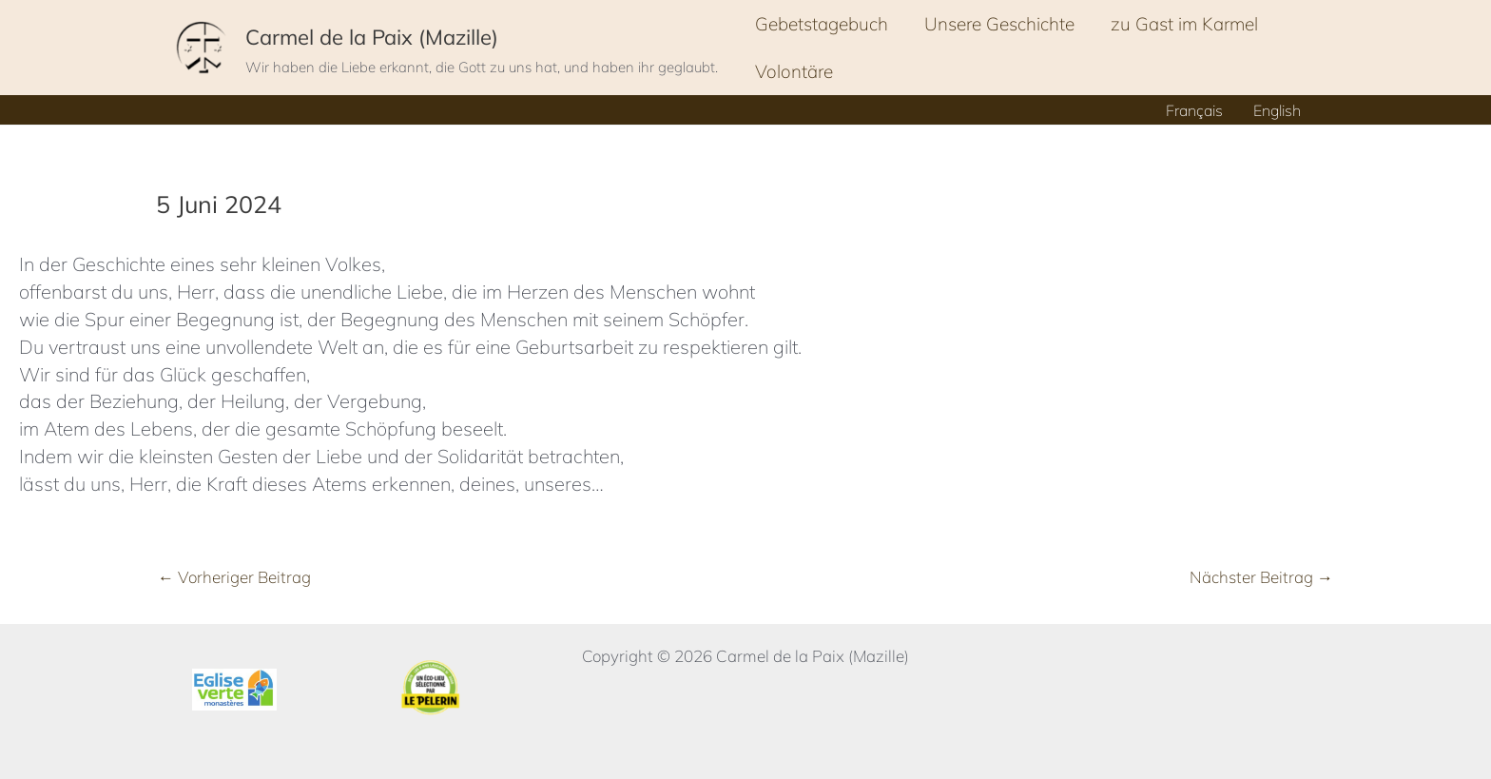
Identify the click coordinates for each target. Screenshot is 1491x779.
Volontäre (794, 71)
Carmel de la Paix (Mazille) (371, 37)
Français (1194, 110)
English (1277, 110)
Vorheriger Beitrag (234, 577)
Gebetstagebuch (821, 23)
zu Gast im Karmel (1184, 23)
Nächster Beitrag (1261, 577)
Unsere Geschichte (999, 23)
